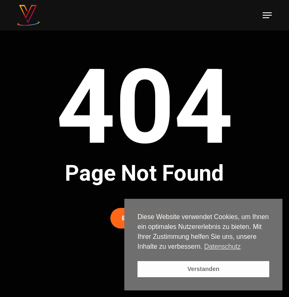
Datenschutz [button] (222, 246)
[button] (267, 15)
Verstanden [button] (203, 269)
